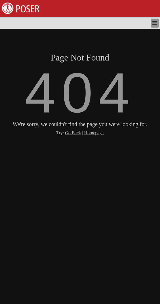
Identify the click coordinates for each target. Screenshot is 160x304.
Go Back (73, 132)
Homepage (94, 132)
